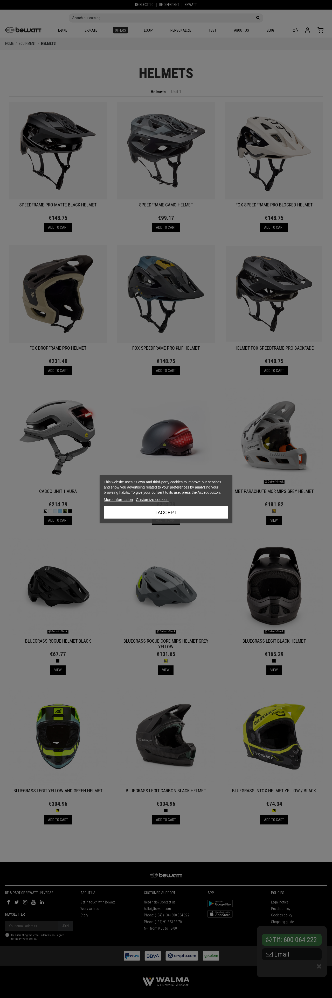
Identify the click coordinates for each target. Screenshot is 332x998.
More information (118, 499)
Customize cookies (152, 499)
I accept (166, 512)
